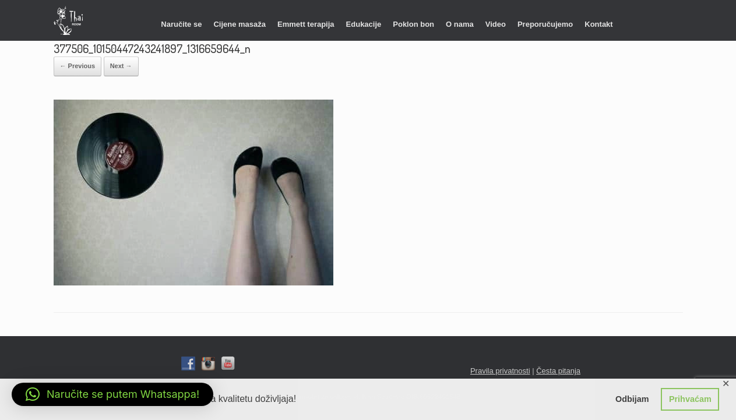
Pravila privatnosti (500, 370)
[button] (112, 394)
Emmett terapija (305, 24)
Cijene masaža (239, 24)
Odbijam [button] (632, 399)
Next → (121, 65)
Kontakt (598, 24)
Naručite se (181, 24)
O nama (460, 24)
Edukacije (364, 24)
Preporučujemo (545, 24)
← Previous (78, 65)
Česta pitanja (558, 370)
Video (495, 24)
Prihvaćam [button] (690, 399)
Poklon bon (413, 24)
